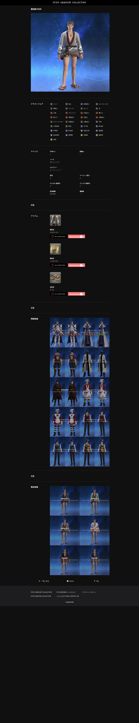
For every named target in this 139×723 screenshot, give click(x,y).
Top (96, 581)
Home (70, 581)
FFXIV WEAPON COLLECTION (41, 596)
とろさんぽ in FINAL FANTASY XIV (68, 596)
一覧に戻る (44, 581)
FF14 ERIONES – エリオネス (66, 592)
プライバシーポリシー (89, 592)
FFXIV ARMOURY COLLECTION (69, 2)
